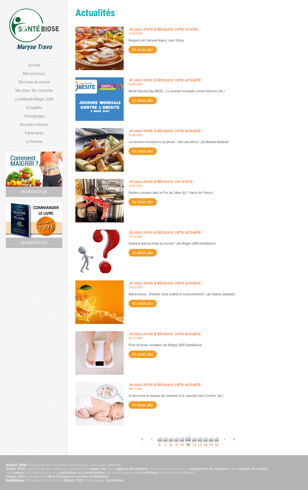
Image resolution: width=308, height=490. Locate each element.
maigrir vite (97, 469)
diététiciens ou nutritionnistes (82, 473)
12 (194, 442)
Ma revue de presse (34, 82)
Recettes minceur (34, 124)
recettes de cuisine (252, 469)
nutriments (150, 473)
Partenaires (34, 133)
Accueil (34, 65)
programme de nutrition (208, 469)
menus (18, 473)
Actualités (34, 107)
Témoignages (34, 116)
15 (211, 442)
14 (205, 442)
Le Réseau (34, 141)
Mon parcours (34, 73)
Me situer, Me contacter (34, 90)
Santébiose (15, 480)
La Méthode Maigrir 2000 (34, 99)
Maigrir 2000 (15, 469)
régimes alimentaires (131, 469)
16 (216, 442)
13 (200, 442)
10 (182, 442)
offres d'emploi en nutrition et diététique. (78, 476)
